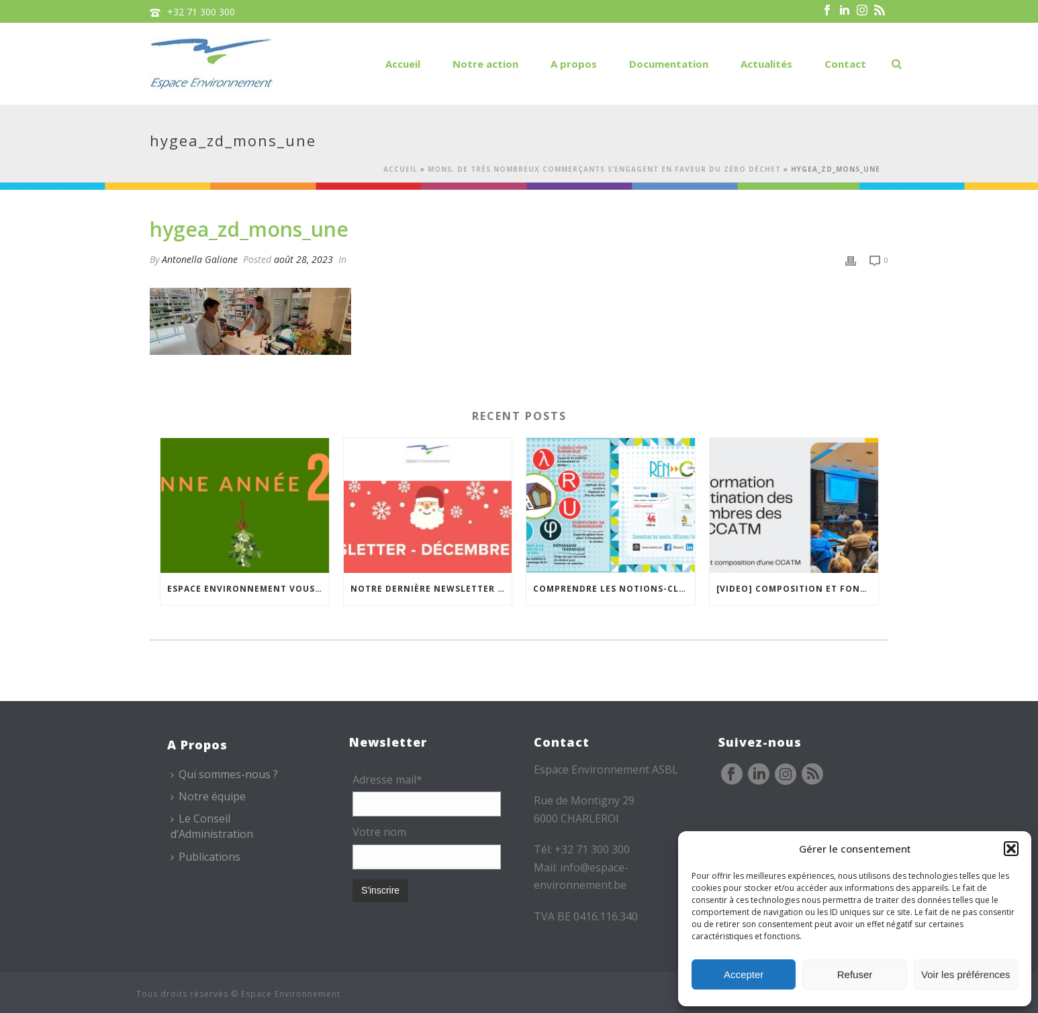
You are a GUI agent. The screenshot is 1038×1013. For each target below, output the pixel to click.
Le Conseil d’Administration (212, 826)
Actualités (766, 63)
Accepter (743, 974)
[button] (1011, 848)
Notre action (485, 63)
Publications (205, 856)
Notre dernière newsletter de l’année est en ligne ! (431, 588)
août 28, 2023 (303, 259)
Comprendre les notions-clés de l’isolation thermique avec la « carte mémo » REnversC (614, 588)
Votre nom (379, 831)
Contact (845, 63)
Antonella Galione (200, 259)
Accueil (402, 63)
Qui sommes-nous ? (224, 774)
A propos (574, 63)
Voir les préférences (965, 974)
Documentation (668, 63)
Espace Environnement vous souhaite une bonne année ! (248, 588)
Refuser (855, 974)
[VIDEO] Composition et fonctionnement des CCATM (797, 588)
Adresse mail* (387, 779)
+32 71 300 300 (201, 11)
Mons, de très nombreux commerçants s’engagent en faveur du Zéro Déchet (604, 169)
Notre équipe (208, 796)
